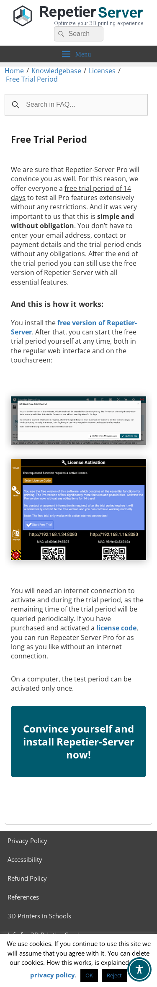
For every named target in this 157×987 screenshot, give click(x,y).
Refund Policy (27, 878)
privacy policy (52, 975)
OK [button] (89, 975)
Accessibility (25, 859)
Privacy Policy (27, 840)
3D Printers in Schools (39, 916)
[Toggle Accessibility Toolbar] (139, 969)
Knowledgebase (56, 70)
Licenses (102, 70)
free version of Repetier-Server (74, 327)
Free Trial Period (32, 79)
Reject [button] (114, 975)
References (23, 897)
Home (14, 70)
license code (116, 627)
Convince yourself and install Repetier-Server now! (78, 748)
